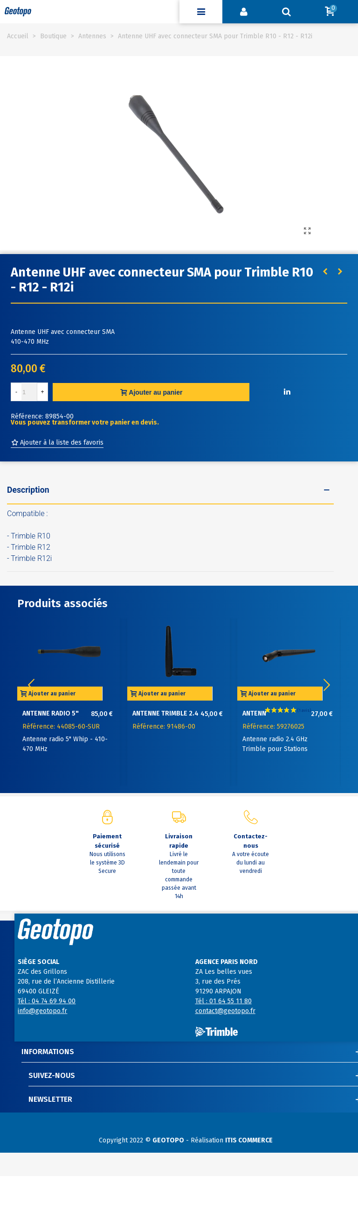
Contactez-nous (251, 841)
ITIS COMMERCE (249, 1140)
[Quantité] (29, 392)
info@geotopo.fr (42, 1011)
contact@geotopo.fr (225, 1011)
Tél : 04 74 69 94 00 (47, 1001)
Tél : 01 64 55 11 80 (223, 1001)
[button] (326, 685)
